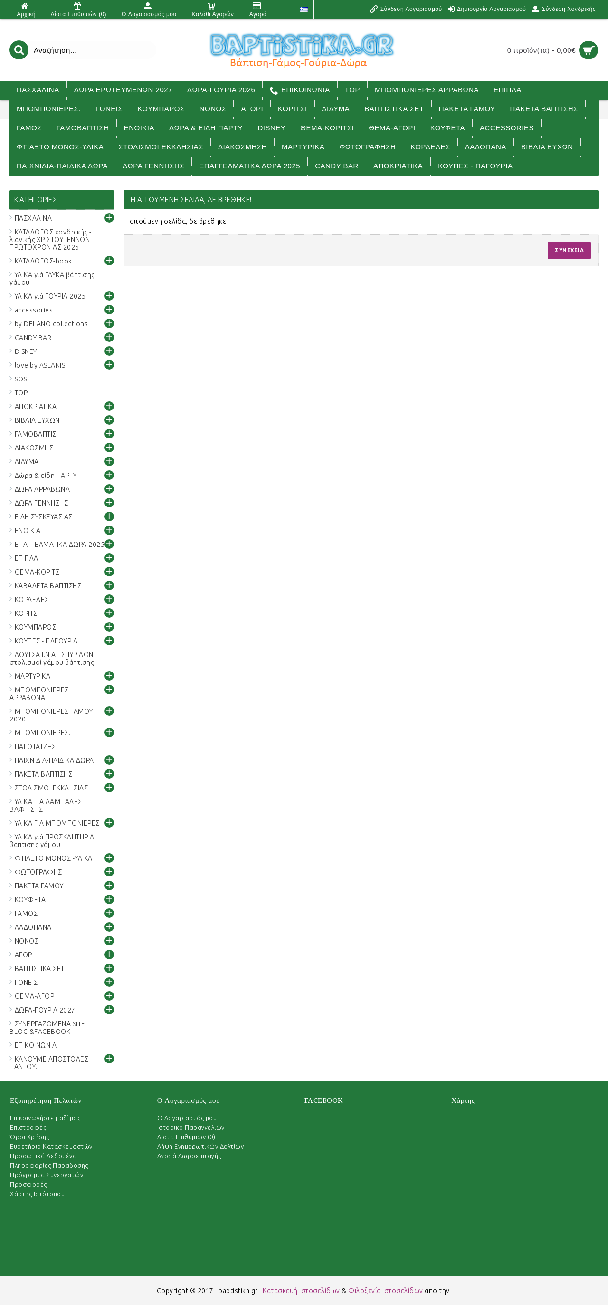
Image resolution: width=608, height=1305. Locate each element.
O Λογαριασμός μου (187, 1117)
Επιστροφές (28, 1127)
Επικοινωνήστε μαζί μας (45, 1117)
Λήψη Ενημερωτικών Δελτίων (200, 1146)
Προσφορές (28, 1184)
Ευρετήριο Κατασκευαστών (51, 1146)
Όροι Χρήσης (29, 1136)
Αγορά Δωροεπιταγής (189, 1155)
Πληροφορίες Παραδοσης (49, 1165)
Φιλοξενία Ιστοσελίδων (385, 1291)
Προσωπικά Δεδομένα (43, 1155)
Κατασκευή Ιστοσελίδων (301, 1291)
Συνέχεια (569, 250)
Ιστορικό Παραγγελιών (191, 1127)
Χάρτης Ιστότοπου (37, 1193)
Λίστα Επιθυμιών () (186, 1136)
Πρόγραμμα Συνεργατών (46, 1174)
